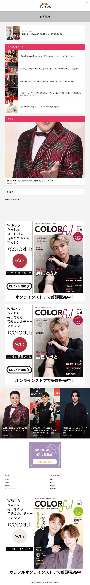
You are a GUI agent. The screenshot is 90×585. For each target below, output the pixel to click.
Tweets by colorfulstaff (12, 199)
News (51, 479)
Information (53, 489)
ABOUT (7, 482)
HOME (7, 479)
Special (52, 482)
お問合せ (7, 485)
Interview (52, 485)
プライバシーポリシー (11, 489)
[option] (45, 413)
